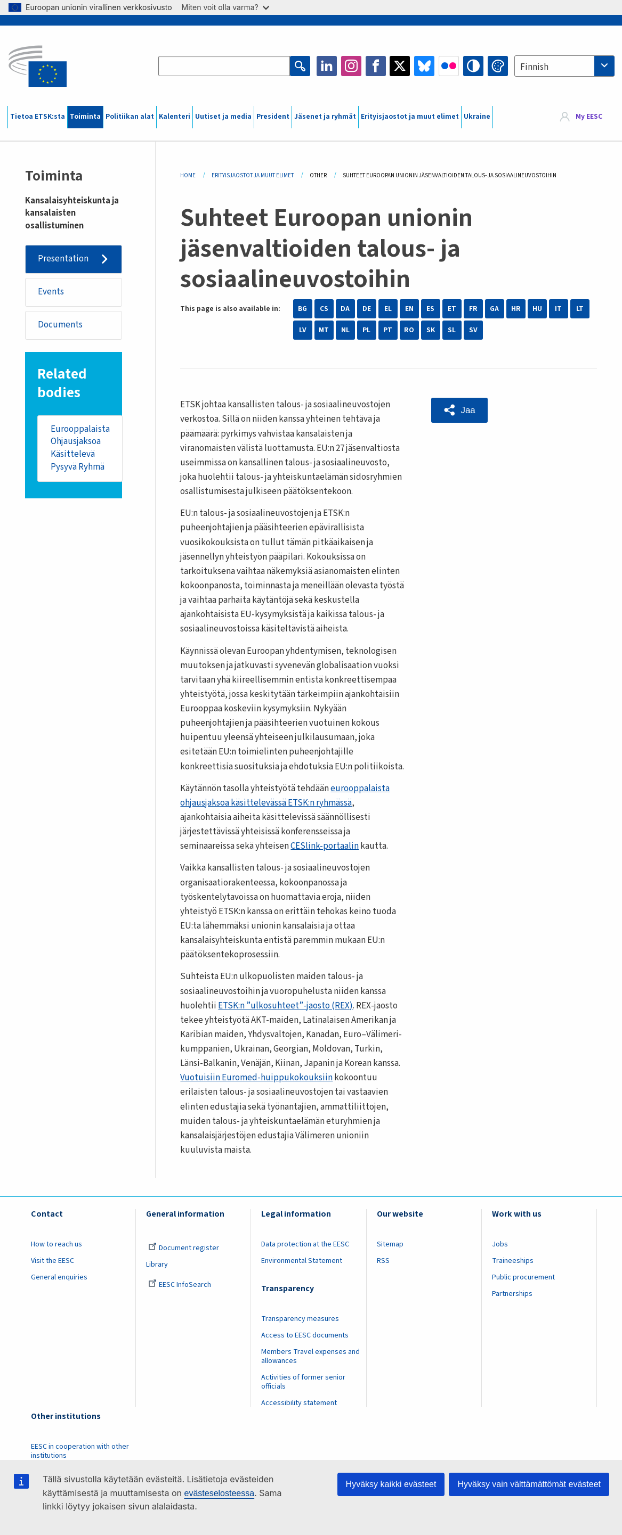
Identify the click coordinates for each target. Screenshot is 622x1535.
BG (302, 308)
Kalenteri (174, 116)
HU (537, 308)
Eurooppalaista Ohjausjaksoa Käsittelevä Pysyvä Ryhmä (80, 448)
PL (366, 330)
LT (580, 308)
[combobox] (564, 66)
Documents (60, 324)
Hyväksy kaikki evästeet (391, 1484)
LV (302, 330)
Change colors (498, 66)
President (272, 116)
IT (558, 308)
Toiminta (85, 116)
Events (51, 291)
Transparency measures (300, 1319)
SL (452, 330)
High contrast (473, 66)
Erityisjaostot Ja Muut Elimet (253, 175)
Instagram (351, 66)
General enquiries (59, 1277)
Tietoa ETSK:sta (37, 116)
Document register (183, 1248)
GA (494, 308)
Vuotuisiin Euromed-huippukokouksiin (256, 1077)
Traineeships (513, 1260)
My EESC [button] (589, 116)
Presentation (63, 258)
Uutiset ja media (223, 116)
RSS (383, 1260)
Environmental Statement (301, 1260)
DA (345, 308)
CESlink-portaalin (324, 846)
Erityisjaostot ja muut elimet (410, 116)
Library (157, 1264)
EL (388, 308)
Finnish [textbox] (534, 67)
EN (409, 308)
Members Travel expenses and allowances (310, 1356)
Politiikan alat (130, 116)
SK (430, 330)
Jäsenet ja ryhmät (325, 116)
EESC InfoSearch (179, 1284)
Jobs (500, 1244)
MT (324, 330)
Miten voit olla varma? (225, 7)
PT (387, 330)
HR (516, 308)
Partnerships (512, 1293)
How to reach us (56, 1244)
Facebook (376, 66)
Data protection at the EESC (305, 1244)
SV (473, 330)
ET (452, 308)
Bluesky (424, 66)
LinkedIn (327, 66)
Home (188, 175)
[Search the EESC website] (224, 66)
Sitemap (390, 1244)
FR (473, 308)
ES (430, 308)
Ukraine (477, 116)
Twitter (400, 66)
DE (366, 308)
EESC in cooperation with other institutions (80, 1451)
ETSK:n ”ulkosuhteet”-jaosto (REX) (285, 1005)
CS (324, 308)
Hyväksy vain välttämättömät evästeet (529, 1484)
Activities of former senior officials (303, 1382)
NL (345, 330)
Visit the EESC (52, 1260)
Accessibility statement (299, 1403)
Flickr (449, 66)
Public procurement (523, 1277)
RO (409, 330)
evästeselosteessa (219, 1493)
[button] (459, 410)
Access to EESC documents (305, 1335)
